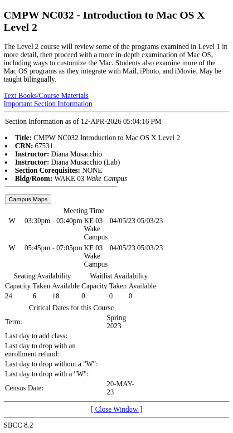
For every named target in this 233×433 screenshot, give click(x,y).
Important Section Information (48, 103)
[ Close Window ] (116, 409)
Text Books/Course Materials (46, 95)
